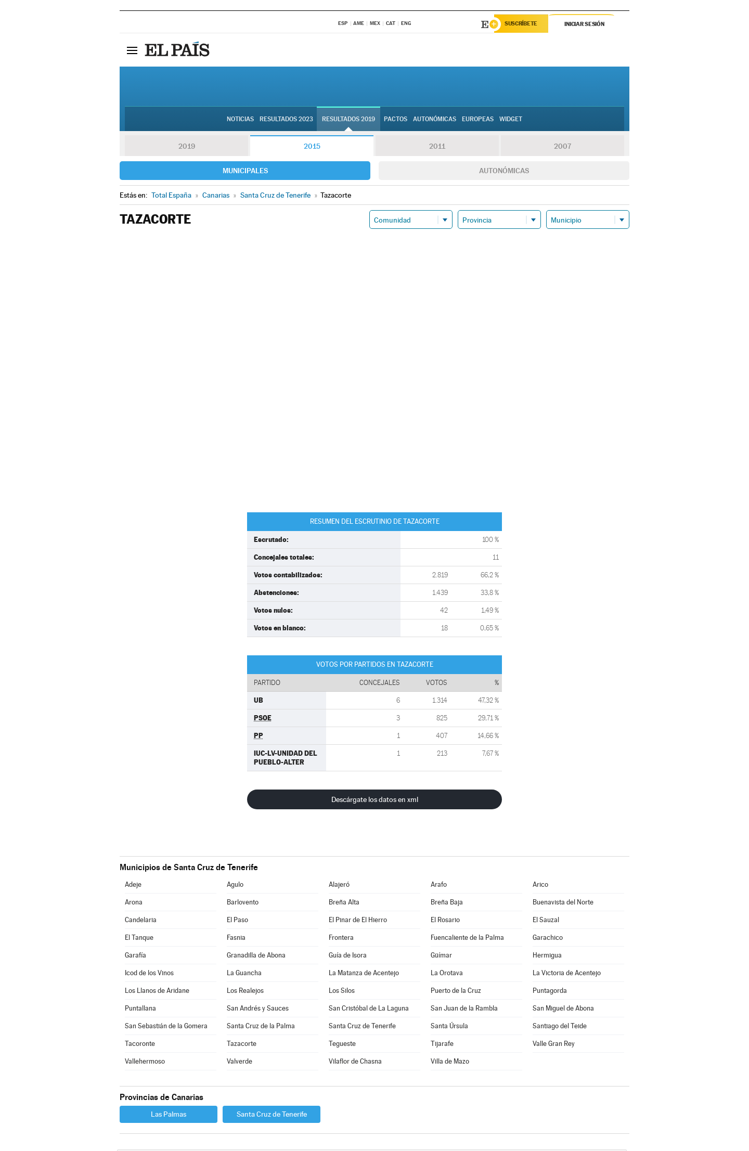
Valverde (239, 1063)
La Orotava (447, 974)
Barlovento (243, 904)
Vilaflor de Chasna (355, 1063)
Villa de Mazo (450, 1063)
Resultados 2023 (286, 120)
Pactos (395, 120)
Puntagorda (550, 992)
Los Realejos (245, 992)
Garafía (135, 957)
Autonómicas (504, 172)
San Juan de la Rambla (464, 1010)
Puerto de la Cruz (456, 992)
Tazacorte (241, 1045)
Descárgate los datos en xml (374, 801)
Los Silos (342, 992)
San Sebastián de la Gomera (166, 1027)
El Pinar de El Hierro (358, 921)
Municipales (245, 172)
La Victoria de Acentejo (567, 974)
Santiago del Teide (560, 1027)
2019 (186, 148)
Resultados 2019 (348, 120)
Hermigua (547, 957)
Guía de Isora (348, 957)
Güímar (441, 957)
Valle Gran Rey (554, 1045)
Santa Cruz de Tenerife (362, 1027)
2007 (562, 148)
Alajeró (339, 886)
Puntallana (140, 1010)
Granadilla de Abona (256, 957)
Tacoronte (140, 1045)
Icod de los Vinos (149, 974)
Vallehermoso (145, 1063)
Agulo (235, 886)
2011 (437, 148)
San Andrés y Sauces (258, 1010)
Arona (134, 904)
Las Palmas (168, 1115)
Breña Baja (447, 904)
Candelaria (141, 921)
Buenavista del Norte (563, 904)
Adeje (133, 886)
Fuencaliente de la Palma (467, 939)
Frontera (341, 939)
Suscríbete (523, 24)
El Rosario (445, 921)
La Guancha (244, 974)
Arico (540, 886)
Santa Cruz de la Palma (261, 1027)
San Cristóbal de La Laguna (369, 1010)
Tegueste (342, 1045)
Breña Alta (344, 904)
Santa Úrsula (449, 1027)
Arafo (439, 886)
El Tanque (139, 939)
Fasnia (236, 939)
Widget (510, 120)
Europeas (478, 120)
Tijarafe (442, 1045)
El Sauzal (546, 921)
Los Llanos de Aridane (157, 992)
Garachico (548, 939)
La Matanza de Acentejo (364, 974)
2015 (312, 148)
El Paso (237, 921)
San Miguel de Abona (563, 1010)
